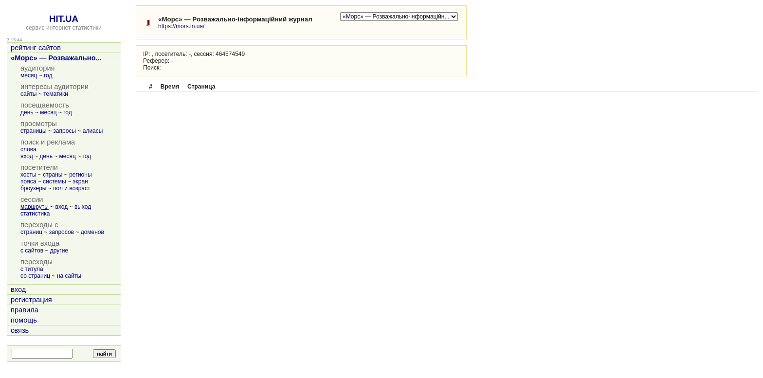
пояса (28, 181)
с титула (31, 269)
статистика (35, 213)
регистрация (31, 300)
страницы (33, 130)
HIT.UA (63, 19)
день (27, 112)
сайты (28, 93)
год (48, 75)
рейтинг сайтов (36, 48)
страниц (31, 232)
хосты (28, 174)
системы (54, 181)
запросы (64, 130)
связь (20, 330)
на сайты (69, 275)
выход (82, 206)
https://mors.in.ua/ (181, 26)
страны (52, 174)
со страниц (35, 275)
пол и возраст (71, 188)
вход (26, 156)
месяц (28, 75)
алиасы (93, 130)
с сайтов (31, 250)
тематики (55, 93)
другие (59, 250)
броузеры (33, 188)
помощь (24, 320)
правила (24, 310)
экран (80, 181)
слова (28, 149)
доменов (92, 232)
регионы (80, 174)
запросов (61, 232)
